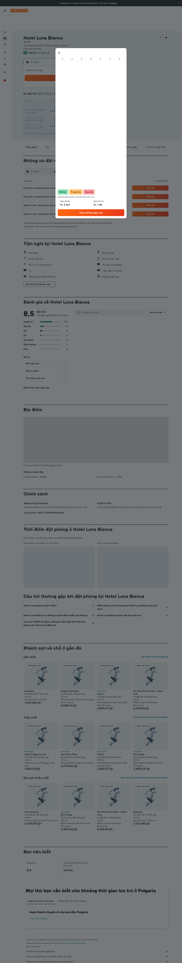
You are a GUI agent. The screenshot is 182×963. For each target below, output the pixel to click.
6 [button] (45, 82)
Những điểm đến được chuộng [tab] (72, 888)
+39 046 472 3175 (32, 35)
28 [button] (52, 102)
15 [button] (59, 89)
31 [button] (73, 102)
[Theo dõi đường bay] (5, 45)
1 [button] (129, 75)
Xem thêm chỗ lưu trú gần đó (154, 643)
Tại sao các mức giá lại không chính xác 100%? (97, 948)
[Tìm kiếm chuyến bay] (5, 19)
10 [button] (73, 82)
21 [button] (52, 95)
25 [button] (79, 95)
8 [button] (59, 82)
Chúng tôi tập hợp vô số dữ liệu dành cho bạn (97, 943)
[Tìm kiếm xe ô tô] (5, 31)
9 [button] (66, 82)
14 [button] (52, 89)
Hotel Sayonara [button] (32, 799)
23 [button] (66, 95)
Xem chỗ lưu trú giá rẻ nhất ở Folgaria (150, 704)
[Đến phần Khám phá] (5, 39)
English (113, 3)
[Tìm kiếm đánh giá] (112, 299)
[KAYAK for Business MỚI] (5, 51)
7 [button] (52, 82)
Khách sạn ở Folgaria (39, 905)
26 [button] (86, 95)
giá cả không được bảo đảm (75, 930)
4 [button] (79, 75)
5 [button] (86, 75)
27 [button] (45, 102)
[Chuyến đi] (5, 59)
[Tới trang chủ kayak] (19, 10)
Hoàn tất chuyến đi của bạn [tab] (41, 888)
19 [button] (86, 89)
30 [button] (65, 102)
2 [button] (66, 75)
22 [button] (59, 95)
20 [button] (45, 95)
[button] (179, 3)
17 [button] (73, 89)
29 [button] (59, 102)
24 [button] (72, 95)
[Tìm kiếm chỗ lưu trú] (5, 25)
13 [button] (45, 89)
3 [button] (72, 75)
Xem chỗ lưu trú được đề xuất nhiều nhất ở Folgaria (144, 764)
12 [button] (86, 82)
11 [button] (79, 82)
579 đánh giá (43, 39)
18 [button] (79, 89)
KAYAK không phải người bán (97, 938)
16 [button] (66, 89)
